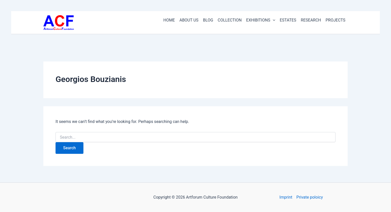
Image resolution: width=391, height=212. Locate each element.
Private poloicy (309, 197)
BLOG (208, 20)
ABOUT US (189, 20)
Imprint (285, 197)
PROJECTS (335, 20)
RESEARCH (311, 20)
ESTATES (288, 20)
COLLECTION (230, 20)
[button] (272, 20)
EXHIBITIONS (260, 20)
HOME (169, 20)
